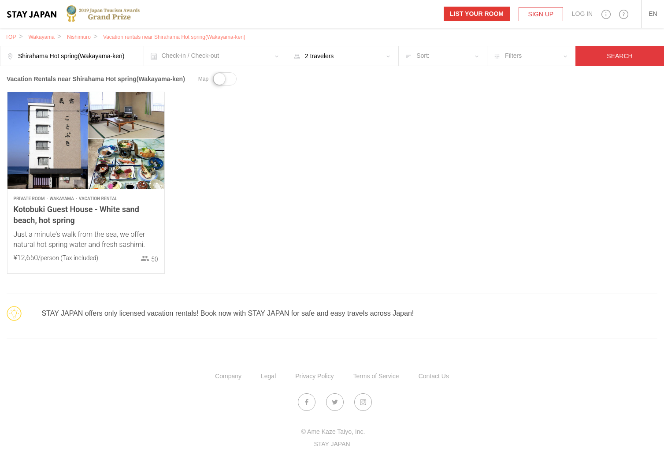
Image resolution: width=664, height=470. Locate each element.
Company (228, 376)
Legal (268, 376)
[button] (606, 14)
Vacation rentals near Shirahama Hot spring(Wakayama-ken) (174, 37)
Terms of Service (376, 376)
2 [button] (137, 183)
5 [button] (157, 183)
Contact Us (434, 376)
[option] (85, 140)
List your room (477, 13)
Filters (513, 55)
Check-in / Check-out (190, 55)
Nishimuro (79, 37)
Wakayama (41, 37)
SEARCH (619, 56)
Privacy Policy (314, 376)
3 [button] (144, 183)
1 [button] (131, 183)
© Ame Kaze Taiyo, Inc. (333, 431)
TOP (10, 37)
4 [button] (150, 183)
